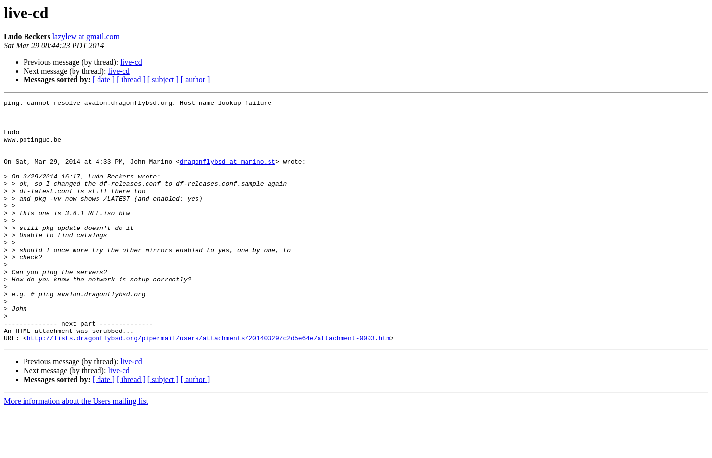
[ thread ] (131, 80)
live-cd (131, 62)
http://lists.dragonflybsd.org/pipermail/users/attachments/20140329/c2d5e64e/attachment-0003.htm (208, 386)
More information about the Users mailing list (76, 449)
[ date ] (104, 80)
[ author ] (195, 80)
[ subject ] (163, 80)
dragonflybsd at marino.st (227, 174)
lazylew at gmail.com (86, 36)
